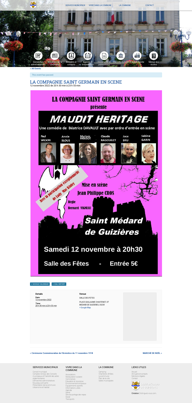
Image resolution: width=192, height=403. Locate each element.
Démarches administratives (44, 381)
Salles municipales (106, 381)
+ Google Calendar (40, 284)
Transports (70, 399)
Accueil (134, 372)
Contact (149, 5)
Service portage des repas (76, 395)
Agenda (69, 390)
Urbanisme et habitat (41, 387)
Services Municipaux (75, 5)
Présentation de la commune (44, 385)
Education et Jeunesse (74, 381)
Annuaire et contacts (140, 374)
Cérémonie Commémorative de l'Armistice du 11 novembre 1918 (61, 353)
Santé (68, 392)
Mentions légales (138, 376)
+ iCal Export (59, 284)
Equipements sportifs (74, 386)
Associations (70, 374)
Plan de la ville (104, 378)
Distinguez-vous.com (147, 393)
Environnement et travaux (76, 383)
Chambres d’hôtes (106, 374)
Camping (102, 372)
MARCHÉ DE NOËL (152, 353)
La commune (125, 5)
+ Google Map (85, 308)
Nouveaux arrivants (40, 383)
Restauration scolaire (74, 377)
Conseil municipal (40, 372)
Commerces (70, 379)
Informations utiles (73, 388)
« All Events (35, 68)
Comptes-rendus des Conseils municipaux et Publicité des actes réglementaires (46, 376)
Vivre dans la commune (100, 5)
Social (68, 397)
